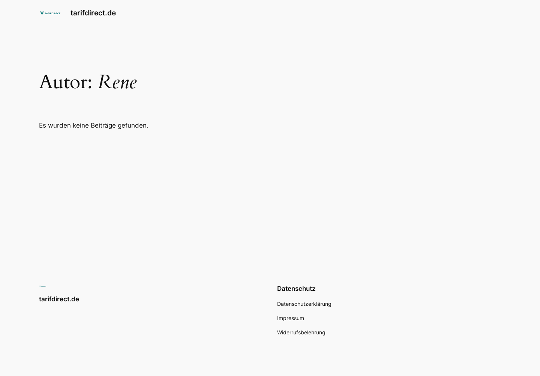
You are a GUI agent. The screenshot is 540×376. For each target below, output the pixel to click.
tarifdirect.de (93, 12)
